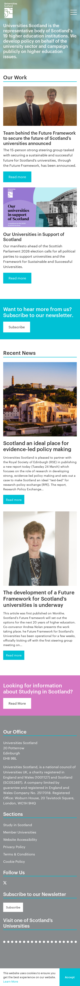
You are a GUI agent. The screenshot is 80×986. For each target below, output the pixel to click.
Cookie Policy (14, 861)
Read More (17, 703)
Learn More (10, 981)
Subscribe (17, 327)
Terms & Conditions (19, 854)
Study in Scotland (17, 824)
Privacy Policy (14, 846)
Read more (17, 176)
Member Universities (19, 832)
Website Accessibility (20, 839)
